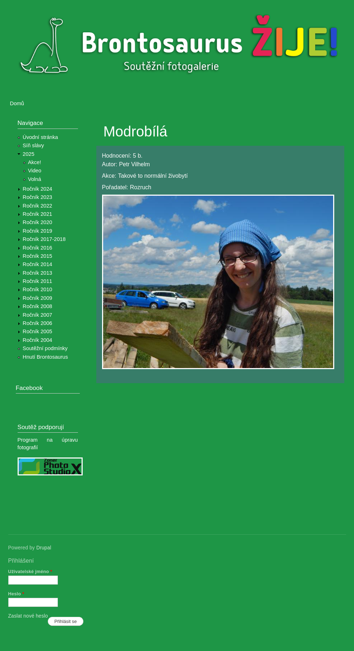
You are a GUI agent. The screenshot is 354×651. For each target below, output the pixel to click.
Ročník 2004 (37, 340)
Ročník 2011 (37, 281)
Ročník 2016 (37, 248)
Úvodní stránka (40, 137)
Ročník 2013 (37, 273)
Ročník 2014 (37, 264)
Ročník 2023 (37, 197)
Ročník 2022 (37, 206)
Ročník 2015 (37, 256)
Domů (17, 103)
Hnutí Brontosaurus (45, 357)
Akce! (34, 162)
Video (34, 170)
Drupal (43, 547)
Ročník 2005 (37, 331)
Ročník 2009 (37, 298)
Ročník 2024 (37, 189)
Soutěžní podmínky (45, 348)
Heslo (16, 593)
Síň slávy (33, 145)
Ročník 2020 (37, 222)
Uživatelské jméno (30, 571)
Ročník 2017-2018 (44, 239)
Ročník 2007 (37, 315)
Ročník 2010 (37, 289)
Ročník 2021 (37, 214)
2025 (29, 154)
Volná (34, 179)
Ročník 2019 (37, 231)
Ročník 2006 (37, 323)
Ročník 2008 (37, 306)
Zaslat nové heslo (28, 616)
